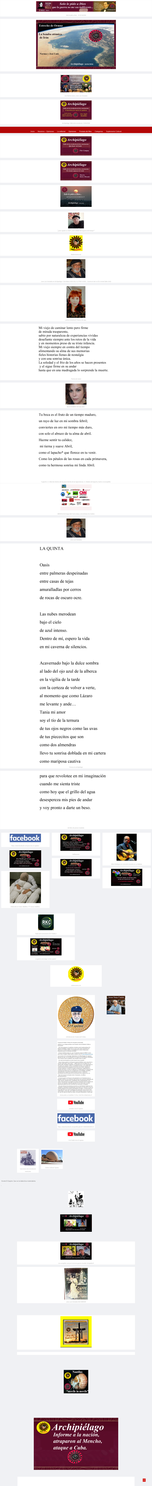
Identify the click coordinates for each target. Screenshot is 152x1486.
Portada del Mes (85, 131)
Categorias (99, 131)
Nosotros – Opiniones (46, 131)
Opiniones (72, 131)
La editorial (61, 131)
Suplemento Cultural (113, 131)
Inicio (33, 131)
